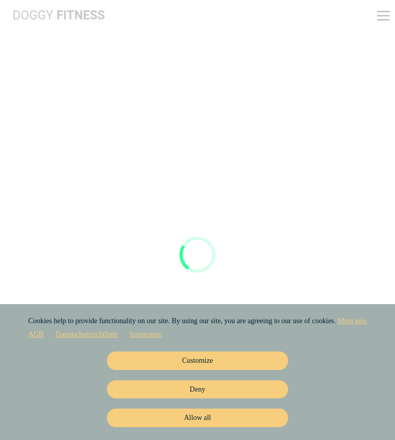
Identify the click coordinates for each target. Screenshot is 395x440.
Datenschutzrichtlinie (87, 334)
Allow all (197, 417)
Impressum (145, 334)
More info (352, 321)
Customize (197, 360)
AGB (36, 334)
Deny (197, 389)
